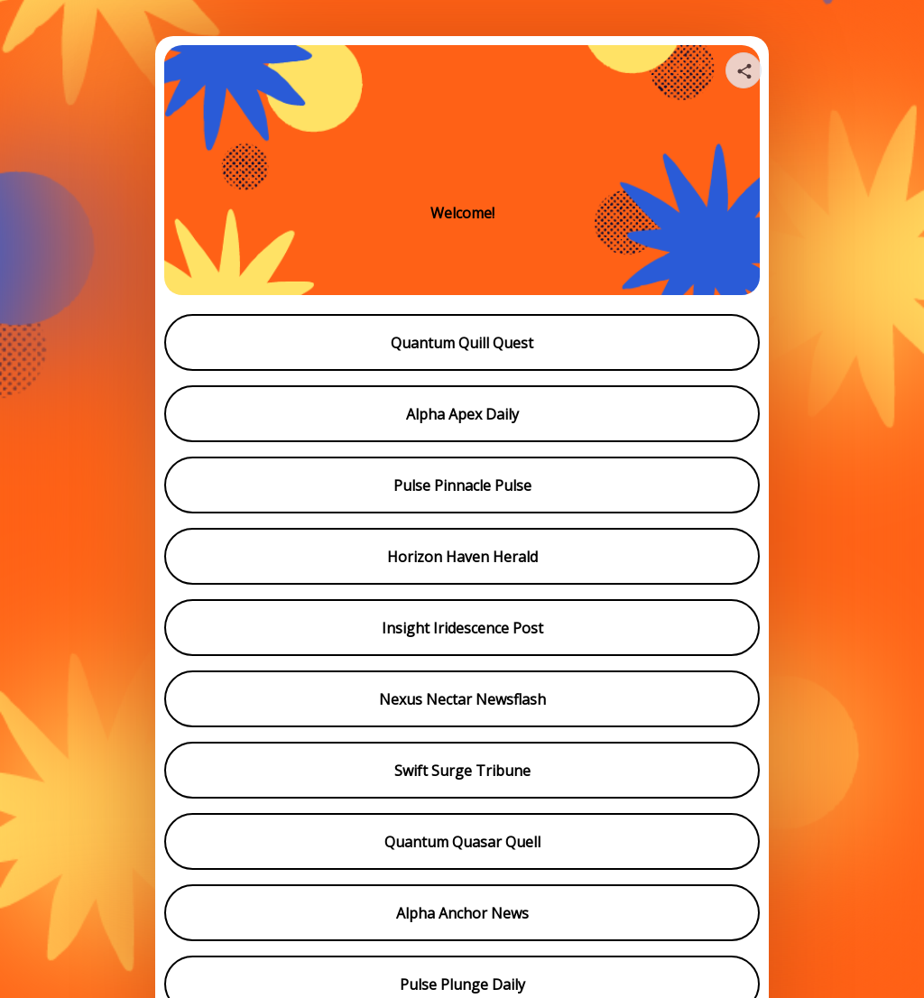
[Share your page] (743, 70)
